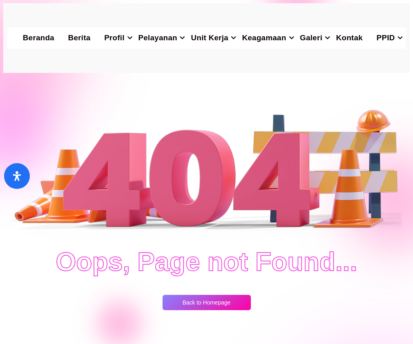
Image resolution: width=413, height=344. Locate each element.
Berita (79, 37)
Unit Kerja (213, 37)
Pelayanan (161, 37)
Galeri (315, 37)
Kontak (349, 37)
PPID (389, 37)
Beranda (38, 37)
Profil (117, 37)
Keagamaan (267, 37)
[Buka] (17, 176)
